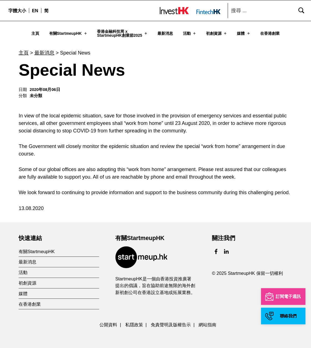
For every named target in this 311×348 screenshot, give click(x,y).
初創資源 (216, 33)
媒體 (243, 33)
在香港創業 (270, 33)
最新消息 (165, 33)
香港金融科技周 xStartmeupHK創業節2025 (122, 33)
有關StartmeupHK (68, 33)
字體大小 (17, 10)
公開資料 (108, 322)
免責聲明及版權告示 (171, 322)
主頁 (35, 33)
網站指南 (207, 322)
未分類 (36, 93)
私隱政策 (134, 322)
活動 (190, 33)
